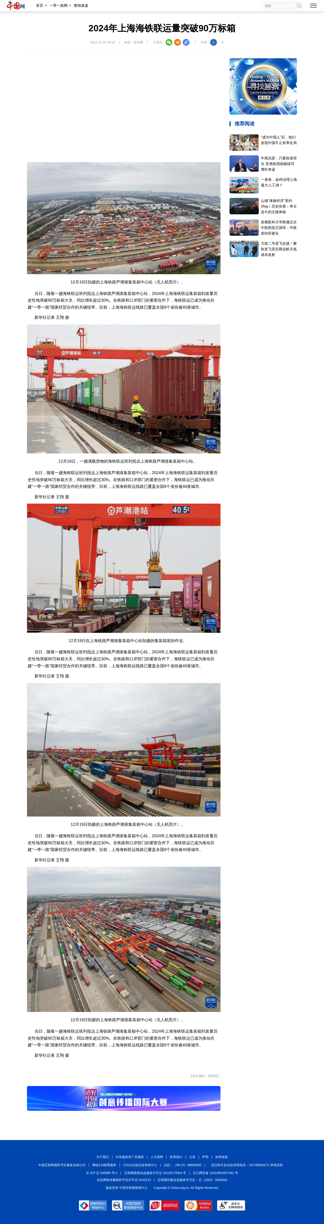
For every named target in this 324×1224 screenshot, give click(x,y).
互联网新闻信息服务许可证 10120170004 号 (155, 1173)
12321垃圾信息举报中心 (140, 1165)
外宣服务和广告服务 (130, 1157)
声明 (205, 1157)
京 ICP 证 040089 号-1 (101, 1173)
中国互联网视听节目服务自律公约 (62, 1165)
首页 (39, 5)
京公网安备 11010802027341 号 (215, 1173)
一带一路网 (59, 5)
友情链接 (221, 1157)
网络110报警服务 (104, 1165)
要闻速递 (81, 5)
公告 (192, 1157)
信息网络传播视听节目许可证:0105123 (124, 1180)
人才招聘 (157, 1157)
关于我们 (102, 1157)
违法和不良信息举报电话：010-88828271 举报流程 (247, 1165)
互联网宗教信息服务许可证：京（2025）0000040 (192, 1180)
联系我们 (176, 1157)
